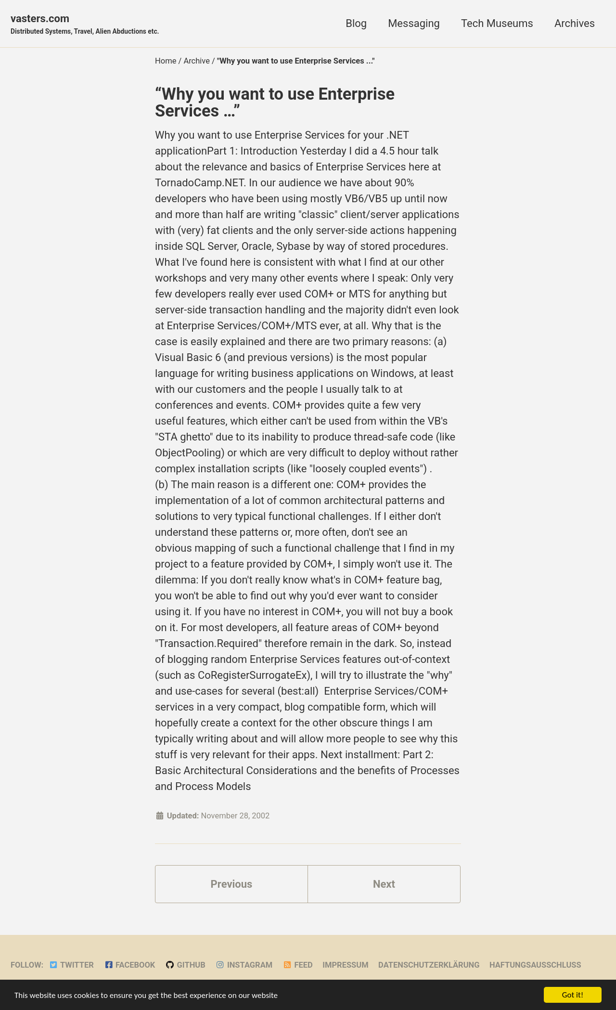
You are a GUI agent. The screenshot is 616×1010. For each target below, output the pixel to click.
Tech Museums (497, 23)
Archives (574, 23)
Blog (356, 23)
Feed (297, 965)
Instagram (243, 965)
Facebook (129, 965)
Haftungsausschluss (535, 965)
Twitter (71, 965)
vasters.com (85, 25)
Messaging (414, 23)
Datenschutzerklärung (428, 965)
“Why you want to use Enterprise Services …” (275, 102)
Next (384, 884)
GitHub (185, 965)
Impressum (345, 965)
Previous (232, 884)
